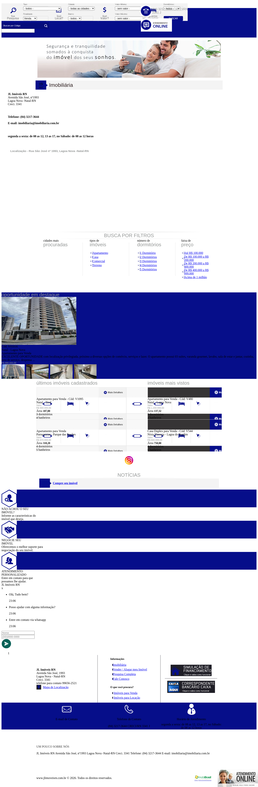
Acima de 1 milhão (195, 277)
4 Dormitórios (148, 265)
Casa (95, 257)
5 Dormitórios (148, 269)
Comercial (98, 261)
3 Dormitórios (148, 261)
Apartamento (100, 252)
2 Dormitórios (148, 257)
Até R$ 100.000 (193, 252)
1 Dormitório (148, 252)
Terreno (97, 265)
